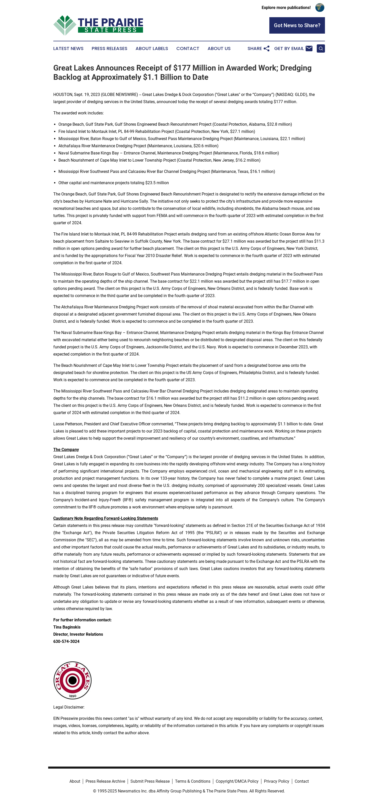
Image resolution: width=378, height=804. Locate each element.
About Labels (152, 48)
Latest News (68, 48)
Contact (187, 48)
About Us (219, 48)
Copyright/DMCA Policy (237, 781)
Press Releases (109, 48)
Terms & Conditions (192, 781)
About (74, 781)
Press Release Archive (105, 781)
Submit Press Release (150, 781)
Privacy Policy (276, 781)
